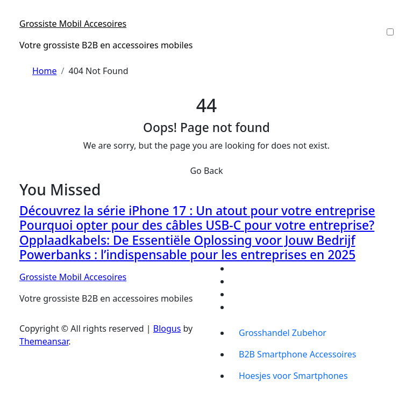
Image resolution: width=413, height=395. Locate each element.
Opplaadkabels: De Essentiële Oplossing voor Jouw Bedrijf (187, 240)
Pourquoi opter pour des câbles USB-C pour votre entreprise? (196, 225)
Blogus (167, 328)
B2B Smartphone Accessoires (297, 354)
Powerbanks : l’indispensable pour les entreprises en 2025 (187, 254)
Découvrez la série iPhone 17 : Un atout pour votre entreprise (197, 210)
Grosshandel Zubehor (282, 333)
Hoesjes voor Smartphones (293, 376)
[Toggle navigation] (26, 14)
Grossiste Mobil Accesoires (72, 24)
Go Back (206, 171)
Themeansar (43, 341)
